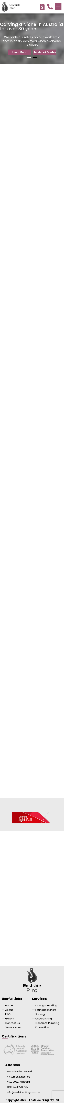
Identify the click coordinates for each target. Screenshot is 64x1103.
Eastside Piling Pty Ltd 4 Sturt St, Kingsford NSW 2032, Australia (19, 1077)
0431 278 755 (20, 1087)
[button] (58, 6)
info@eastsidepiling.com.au (23, 1092)
